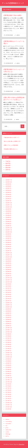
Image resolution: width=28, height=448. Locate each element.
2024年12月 (8, 202)
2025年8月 (8, 186)
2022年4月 (8, 269)
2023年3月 (8, 246)
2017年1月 (8, 400)
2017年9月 (8, 384)
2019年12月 (8, 327)
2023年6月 (8, 240)
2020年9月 (8, 309)
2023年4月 (8, 244)
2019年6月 (8, 340)
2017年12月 (8, 377)
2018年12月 (8, 352)
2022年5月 (8, 267)
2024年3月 (8, 221)
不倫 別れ (8, 161)
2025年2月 (8, 198)
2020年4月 (8, 319)
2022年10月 (8, 257)
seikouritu (8, 429)
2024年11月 (8, 205)
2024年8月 (8, 211)
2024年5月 (8, 217)
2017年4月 (8, 394)
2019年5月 (8, 342)
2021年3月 (8, 296)
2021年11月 (8, 280)
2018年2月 (8, 373)
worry (7, 436)
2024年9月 (8, 209)
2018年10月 (8, 357)
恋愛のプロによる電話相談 (11, 145)
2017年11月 (8, 379)
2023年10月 (8, 232)
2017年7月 (8, 388)
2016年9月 (8, 409)
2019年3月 (8, 346)
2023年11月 (8, 230)
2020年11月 (8, 305)
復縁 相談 (8, 167)
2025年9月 (8, 184)
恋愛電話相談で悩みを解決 (12, 15)
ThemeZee (21, 444)
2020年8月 (8, 311)
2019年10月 (8, 332)
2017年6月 (8, 390)
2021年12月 (8, 277)
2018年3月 (8, 371)
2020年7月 (8, 313)
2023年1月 (8, 250)
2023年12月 (8, 227)
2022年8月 (8, 261)
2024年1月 (8, 225)
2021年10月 (8, 282)
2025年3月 (8, 196)
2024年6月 (8, 215)
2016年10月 (8, 407)
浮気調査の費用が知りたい (11, 149)
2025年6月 (8, 190)
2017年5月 (8, 392)
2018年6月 (8, 365)
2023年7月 (8, 238)
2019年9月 (8, 334)
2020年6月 (8, 315)
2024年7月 (8, 213)
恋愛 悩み (8, 169)
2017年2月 (8, 398)
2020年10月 (8, 307)
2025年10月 (8, 182)
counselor (8, 423)
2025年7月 (8, 188)
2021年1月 (8, 300)
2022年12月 (8, 252)
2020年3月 (8, 321)
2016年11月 (8, 404)
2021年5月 (8, 292)
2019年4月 (8, 344)
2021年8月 (8, 286)
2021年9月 (8, 284)
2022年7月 (8, 263)
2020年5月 (8, 317)
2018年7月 (8, 363)
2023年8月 (8, 236)
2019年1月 (8, 350)
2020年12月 (8, 302)
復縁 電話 (8, 163)
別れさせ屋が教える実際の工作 (12, 141)
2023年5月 (8, 242)
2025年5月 (8, 192)
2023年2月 (8, 248)
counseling (8, 421)
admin (18, 35)
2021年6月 (8, 290)
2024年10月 (8, 207)
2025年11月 (8, 180)
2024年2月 (8, 223)
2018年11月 (8, 354)
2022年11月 (8, 255)
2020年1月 (8, 325)
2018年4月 (8, 369)
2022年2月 (8, 273)
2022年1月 (8, 275)
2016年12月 (8, 402)
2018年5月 (8, 367)
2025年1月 (8, 200)
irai (6, 425)
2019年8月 (8, 336)
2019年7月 (8, 338)
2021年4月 (8, 294)
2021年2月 (8, 298)
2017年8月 (8, 386)
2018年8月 (8, 361)
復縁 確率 (8, 165)
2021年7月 (8, 288)
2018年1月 (8, 375)
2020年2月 (8, 323)
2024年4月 (8, 219)
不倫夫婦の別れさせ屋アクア (11, 137)
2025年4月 (8, 194)
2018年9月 (8, 359)
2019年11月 (8, 329)
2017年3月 (8, 396)
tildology (7, 434)
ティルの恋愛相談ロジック (13, 3)
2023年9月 (8, 234)
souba (7, 431)
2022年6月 (8, 265)
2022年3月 (8, 271)
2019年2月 (8, 348)
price (6, 427)
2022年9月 (8, 259)
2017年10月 (8, 382)
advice (7, 419)
